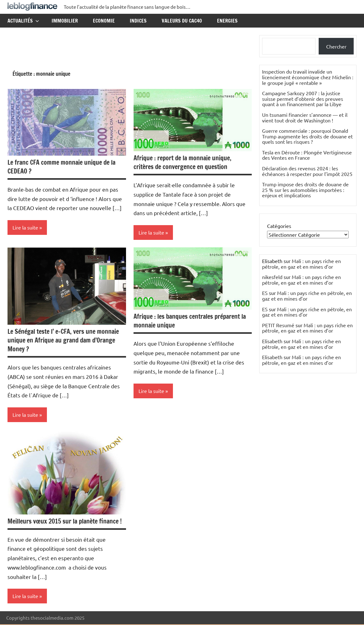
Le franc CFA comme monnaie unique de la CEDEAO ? (61, 167)
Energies (227, 20)
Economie (104, 20)
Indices (138, 20)
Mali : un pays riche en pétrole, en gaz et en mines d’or (301, 264)
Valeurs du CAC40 (182, 20)
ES (265, 293)
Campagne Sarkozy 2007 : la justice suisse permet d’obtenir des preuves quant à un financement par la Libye (302, 98)
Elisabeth (272, 341)
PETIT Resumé (278, 325)
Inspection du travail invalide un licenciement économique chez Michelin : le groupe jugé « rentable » (307, 76)
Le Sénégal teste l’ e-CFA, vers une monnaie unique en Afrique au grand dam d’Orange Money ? (63, 340)
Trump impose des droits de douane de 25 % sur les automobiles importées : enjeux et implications (305, 189)
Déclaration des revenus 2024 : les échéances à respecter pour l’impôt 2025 (307, 171)
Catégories (279, 226)
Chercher (336, 46)
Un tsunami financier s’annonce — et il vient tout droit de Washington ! (304, 117)
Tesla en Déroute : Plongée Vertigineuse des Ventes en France (307, 155)
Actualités (23, 20)
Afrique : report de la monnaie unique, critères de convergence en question (182, 162)
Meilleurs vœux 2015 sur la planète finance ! (65, 521)
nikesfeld (272, 277)
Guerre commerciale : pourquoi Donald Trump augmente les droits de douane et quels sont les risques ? (307, 136)
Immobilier (65, 20)
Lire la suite (25, 228)
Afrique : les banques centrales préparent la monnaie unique (190, 321)
